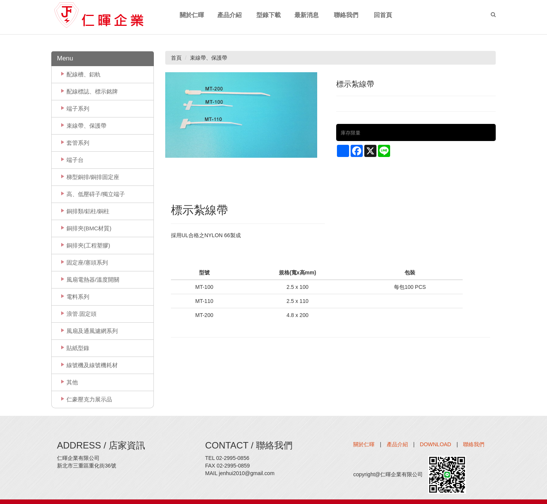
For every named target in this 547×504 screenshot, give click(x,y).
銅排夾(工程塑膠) (88, 245)
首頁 (176, 58)
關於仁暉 (364, 444)
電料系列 (77, 296)
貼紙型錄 (77, 348)
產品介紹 (397, 444)
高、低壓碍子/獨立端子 (95, 194)
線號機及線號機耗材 (92, 365)
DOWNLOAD (435, 444)
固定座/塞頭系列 (87, 262)
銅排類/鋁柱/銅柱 (87, 211)
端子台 (75, 160)
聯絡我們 (473, 444)
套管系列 (77, 142)
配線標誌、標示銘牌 (92, 91)
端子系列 (77, 108)
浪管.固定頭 (81, 314)
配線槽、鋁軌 (83, 74)
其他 (72, 382)
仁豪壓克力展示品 (89, 399)
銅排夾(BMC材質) (88, 228)
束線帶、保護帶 (86, 125)
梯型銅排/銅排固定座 (92, 177)
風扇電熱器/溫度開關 (92, 279)
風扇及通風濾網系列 (92, 331)
